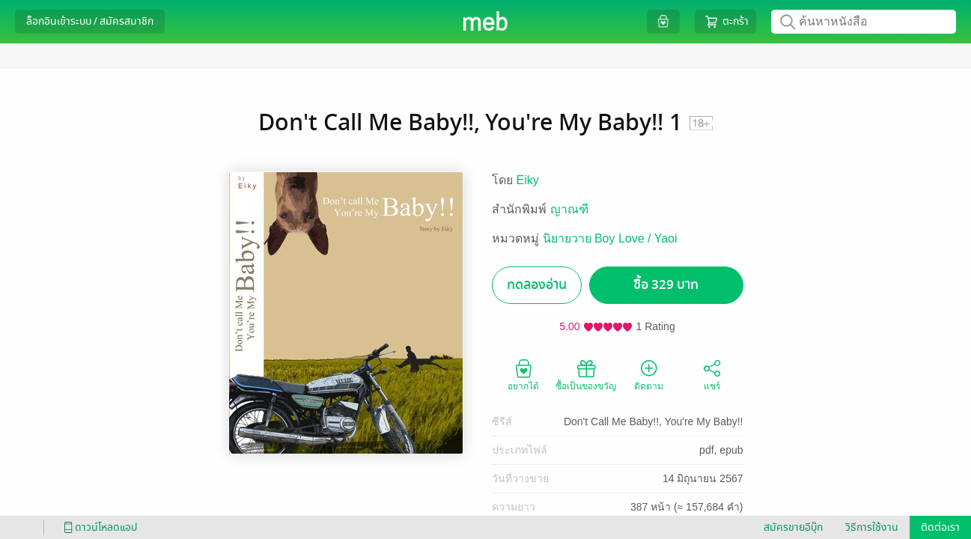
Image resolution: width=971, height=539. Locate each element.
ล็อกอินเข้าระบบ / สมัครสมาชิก (89, 21)
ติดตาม (648, 374)
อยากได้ (523, 374)
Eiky (528, 180)
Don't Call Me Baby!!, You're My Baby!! (653, 421)
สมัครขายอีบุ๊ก (793, 527)
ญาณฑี (569, 209)
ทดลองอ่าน (537, 285)
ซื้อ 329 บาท (665, 285)
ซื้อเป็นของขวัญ (585, 374)
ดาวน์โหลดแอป (98, 527)
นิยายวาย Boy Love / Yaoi (610, 238)
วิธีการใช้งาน (871, 527)
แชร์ (712, 374)
